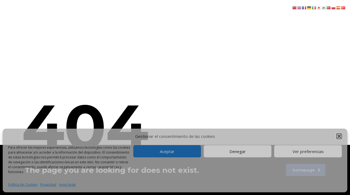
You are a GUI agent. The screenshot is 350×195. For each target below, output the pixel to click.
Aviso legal (67, 184)
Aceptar (167, 151)
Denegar (237, 151)
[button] (339, 136)
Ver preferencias (308, 151)
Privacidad (48, 184)
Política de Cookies (22, 184)
